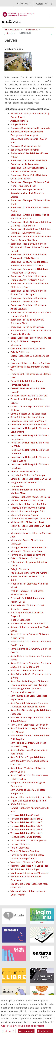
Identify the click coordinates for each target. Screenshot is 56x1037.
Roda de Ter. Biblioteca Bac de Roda (28, 623)
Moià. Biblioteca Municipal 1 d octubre (30, 518)
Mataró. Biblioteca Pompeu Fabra (28, 511)
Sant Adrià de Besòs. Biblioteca (26, 670)
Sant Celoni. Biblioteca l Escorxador (29, 724)
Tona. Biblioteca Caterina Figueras (28, 840)
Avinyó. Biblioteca (19, 124)
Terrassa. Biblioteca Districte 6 (26, 833)
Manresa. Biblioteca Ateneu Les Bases (30, 496)
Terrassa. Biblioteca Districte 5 (26, 829)
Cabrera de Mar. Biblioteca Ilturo (27, 348)
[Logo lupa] (50, 3)
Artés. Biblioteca (19, 120)
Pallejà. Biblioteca (19, 569)
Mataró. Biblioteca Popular (24, 514)
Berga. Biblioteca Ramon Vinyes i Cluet (30, 337)
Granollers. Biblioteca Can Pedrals (28, 420)
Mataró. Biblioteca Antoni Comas (27, 507)
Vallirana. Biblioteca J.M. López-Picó (29, 865)
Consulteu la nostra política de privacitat (22, 1025)
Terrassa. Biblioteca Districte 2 (26, 818)
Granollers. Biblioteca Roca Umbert (28, 424)
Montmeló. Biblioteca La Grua (26, 551)
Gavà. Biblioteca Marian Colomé (27, 417)
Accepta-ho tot (26, 1031)
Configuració (8, 1031)
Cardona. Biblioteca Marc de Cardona (30, 362)
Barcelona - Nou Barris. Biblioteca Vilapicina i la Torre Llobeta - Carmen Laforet (29, 247)
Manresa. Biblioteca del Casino (26, 500)
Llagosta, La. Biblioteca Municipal (27, 475)
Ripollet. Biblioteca (20, 619)
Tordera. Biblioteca (20, 843)
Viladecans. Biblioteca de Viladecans (29, 872)
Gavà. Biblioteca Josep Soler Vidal (28, 413)
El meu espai (23, 3)
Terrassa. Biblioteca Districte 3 (26, 822)
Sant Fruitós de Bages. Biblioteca (27, 757)
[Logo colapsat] (51, 16)
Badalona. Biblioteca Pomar (24, 149)
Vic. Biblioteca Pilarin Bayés (25, 869)
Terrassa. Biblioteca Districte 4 (26, 825)
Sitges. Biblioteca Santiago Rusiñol (28, 800)
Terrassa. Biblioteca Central (24, 815)
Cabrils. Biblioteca (19, 352)
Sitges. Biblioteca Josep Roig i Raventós (31, 796)
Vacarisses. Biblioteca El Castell (26, 862)
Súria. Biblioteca (18, 804)
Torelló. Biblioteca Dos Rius (24, 851)
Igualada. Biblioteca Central (24, 471)
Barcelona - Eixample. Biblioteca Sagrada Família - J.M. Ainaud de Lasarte (27, 193)
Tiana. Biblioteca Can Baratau (25, 836)
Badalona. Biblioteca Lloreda (25, 146)
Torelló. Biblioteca (19, 847)
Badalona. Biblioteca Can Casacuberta (30, 127)
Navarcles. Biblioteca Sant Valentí (28, 554)
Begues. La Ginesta (20, 334)
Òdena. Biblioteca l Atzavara (25, 558)
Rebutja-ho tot (45, 1031)
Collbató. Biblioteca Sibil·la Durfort (28, 395)
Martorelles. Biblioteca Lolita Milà (28, 504)
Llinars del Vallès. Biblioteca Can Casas (30, 478)
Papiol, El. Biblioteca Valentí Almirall (29, 572)
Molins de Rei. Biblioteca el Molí (27, 522)
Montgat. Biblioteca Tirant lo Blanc (28, 547)
